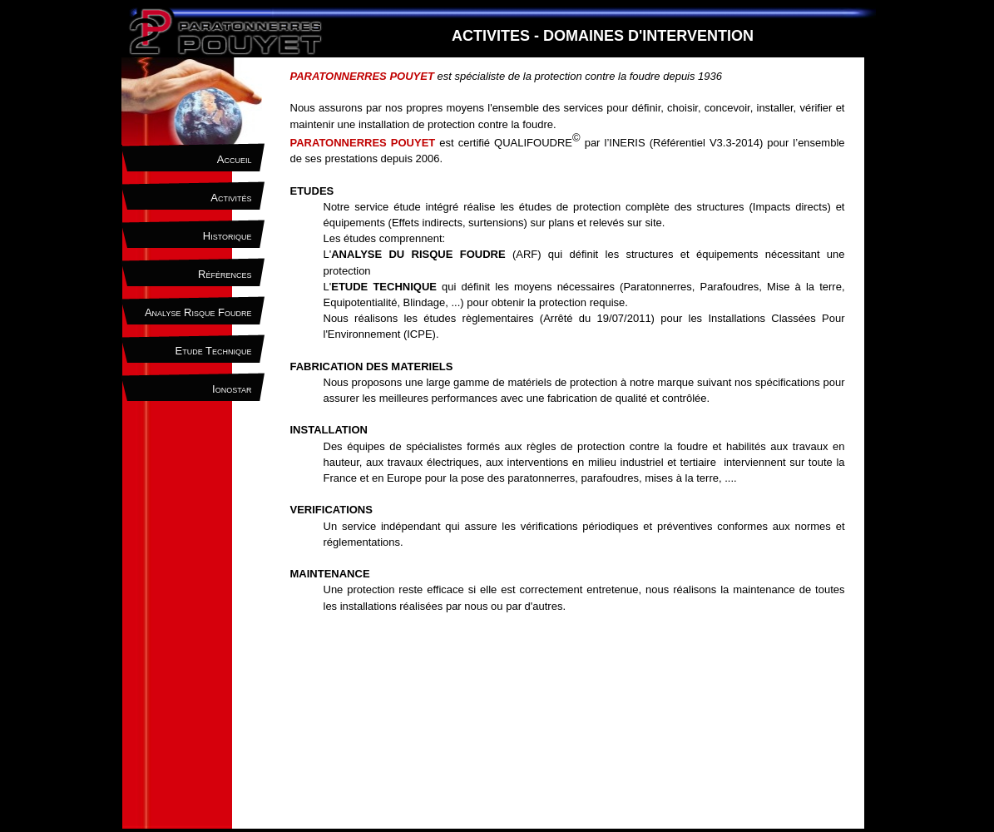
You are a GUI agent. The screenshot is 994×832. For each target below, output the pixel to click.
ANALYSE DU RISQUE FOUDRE (418, 254)
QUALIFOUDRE (533, 142)
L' (380, 286)
